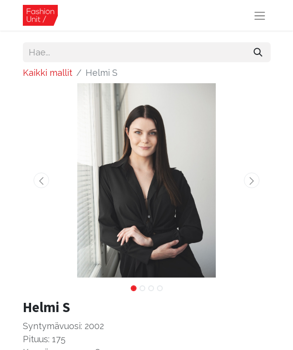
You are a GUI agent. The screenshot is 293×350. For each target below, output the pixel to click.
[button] (41, 180)
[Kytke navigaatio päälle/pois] (260, 15)
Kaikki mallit (47, 73)
